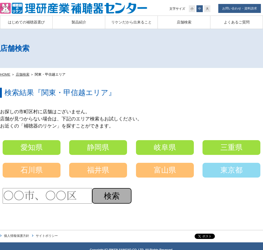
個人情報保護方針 (16, 236)
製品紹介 (79, 22)
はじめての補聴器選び (26, 22)
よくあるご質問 (237, 22)
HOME (5, 74)
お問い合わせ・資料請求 (239, 8)
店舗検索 (184, 22)
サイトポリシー (47, 236)
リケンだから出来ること (131, 22)
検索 (112, 196)
